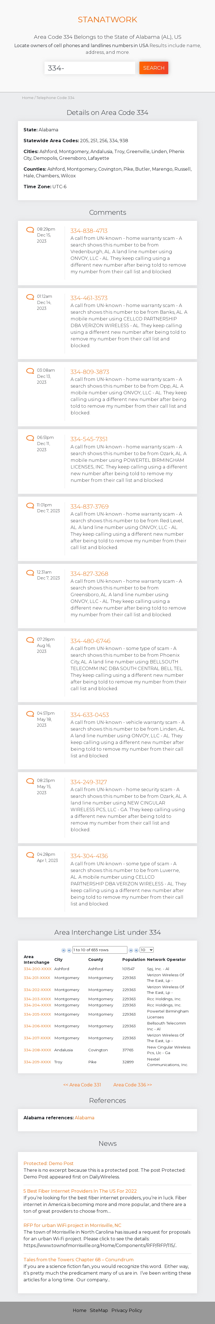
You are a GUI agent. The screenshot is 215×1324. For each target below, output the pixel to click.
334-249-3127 (89, 782)
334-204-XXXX (37, 1005)
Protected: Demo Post (49, 1163)
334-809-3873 (90, 371)
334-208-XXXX (37, 1050)
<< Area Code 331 (82, 1085)
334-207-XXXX (37, 1038)
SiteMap (99, 1310)
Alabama (84, 1117)
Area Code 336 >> (132, 1085)
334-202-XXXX (37, 989)
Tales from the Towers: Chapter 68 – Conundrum (79, 1259)
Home (28, 98)
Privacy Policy (126, 1310)
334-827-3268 (89, 573)
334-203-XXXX (37, 999)
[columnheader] (39, 960)
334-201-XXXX (37, 977)
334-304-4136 (89, 855)
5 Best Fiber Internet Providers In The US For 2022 (80, 1191)
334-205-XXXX (37, 1014)
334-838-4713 (89, 230)
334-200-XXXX (38, 969)
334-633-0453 (90, 714)
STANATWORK (107, 19)
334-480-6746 (91, 640)
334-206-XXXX (37, 1026)
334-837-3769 (90, 506)
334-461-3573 (89, 297)
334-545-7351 (89, 439)
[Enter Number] (90, 68)
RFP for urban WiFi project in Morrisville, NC (72, 1225)
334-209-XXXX (37, 1062)
